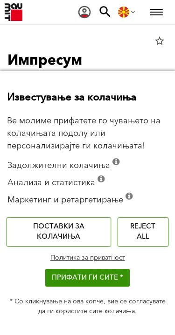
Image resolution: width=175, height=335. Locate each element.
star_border (159, 41)
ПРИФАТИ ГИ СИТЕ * (87, 277)
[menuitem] (84, 12)
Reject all (142, 231)
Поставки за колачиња (58, 231)
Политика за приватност (87, 257)
